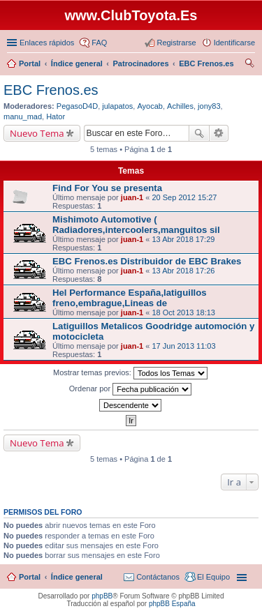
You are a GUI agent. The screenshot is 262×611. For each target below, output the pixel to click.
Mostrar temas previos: (130, 373)
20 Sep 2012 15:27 (184, 197)
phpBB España (172, 604)
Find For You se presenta (107, 188)
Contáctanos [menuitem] (158, 577)
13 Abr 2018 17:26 (183, 270)
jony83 (209, 106)
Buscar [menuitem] (250, 64)
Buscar (199, 133)
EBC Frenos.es (51, 90)
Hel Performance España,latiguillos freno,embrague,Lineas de (129, 297)
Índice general (77, 577)
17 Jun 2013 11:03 (183, 346)
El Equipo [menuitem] (213, 577)
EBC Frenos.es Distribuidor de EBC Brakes (146, 261)
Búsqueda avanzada (219, 133)
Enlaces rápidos (47, 42)
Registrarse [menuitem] (176, 42)
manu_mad (22, 116)
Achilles (180, 106)
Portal (30, 63)
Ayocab (150, 106)
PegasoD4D (77, 106)
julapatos (117, 106)
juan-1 (132, 197)
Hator (55, 116)
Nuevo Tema (37, 133)
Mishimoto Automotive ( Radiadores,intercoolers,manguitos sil (136, 224)
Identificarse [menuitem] (234, 42)
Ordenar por (130, 389)
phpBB (102, 596)
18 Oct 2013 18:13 (183, 312)
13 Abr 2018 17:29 (183, 239)
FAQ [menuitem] (99, 42)
